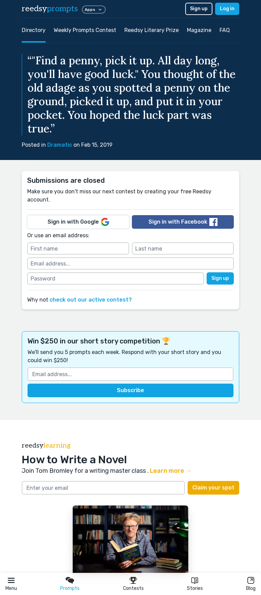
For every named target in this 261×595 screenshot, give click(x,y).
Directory (34, 30)
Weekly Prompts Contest (85, 30)
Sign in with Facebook (183, 222)
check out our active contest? (91, 299)
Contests (133, 588)
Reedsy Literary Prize (151, 30)
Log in (227, 9)
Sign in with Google (78, 222)
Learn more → (171, 471)
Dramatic (59, 145)
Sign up (199, 9)
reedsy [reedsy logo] (50, 9)
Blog (251, 588)
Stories (195, 588)
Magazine (199, 30)
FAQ (225, 30)
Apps (94, 9)
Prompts (70, 588)
